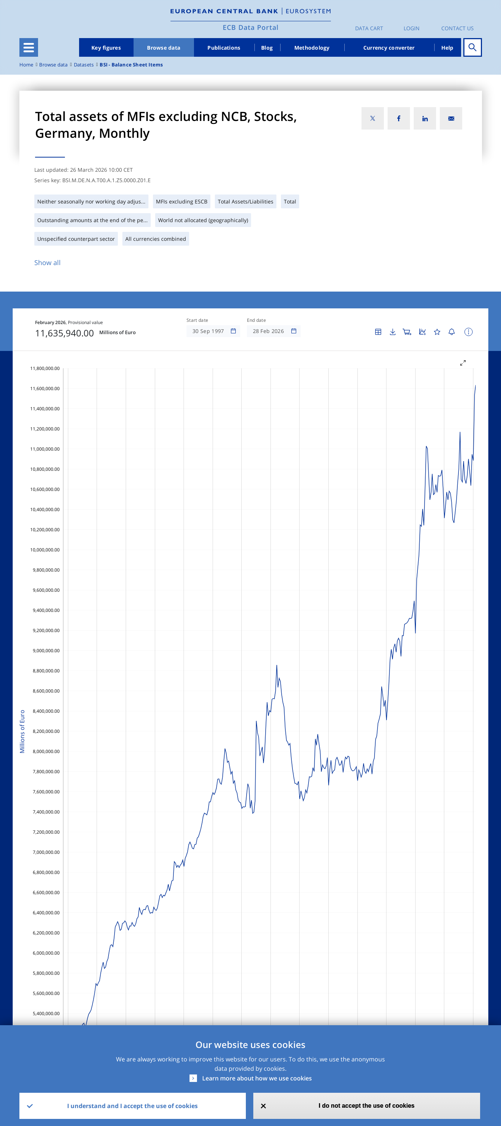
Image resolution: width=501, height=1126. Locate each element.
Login (412, 28)
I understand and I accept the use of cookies (132, 1106)
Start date (197, 320)
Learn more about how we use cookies (257, 1078)
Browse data (163, 47)
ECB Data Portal (251, 27)
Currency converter (389, 47)
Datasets (84, 65)
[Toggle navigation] (28, 47)
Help (447, 47)
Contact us (457, 28)
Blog (267, 47)
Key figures (106, 47)
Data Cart (369, 28)
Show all (47, 262)
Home (26, 65)
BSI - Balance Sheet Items (131, 65)
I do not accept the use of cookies (366, 1105)
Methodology (312, 47)
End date (256, 320)
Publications (223, 47)
